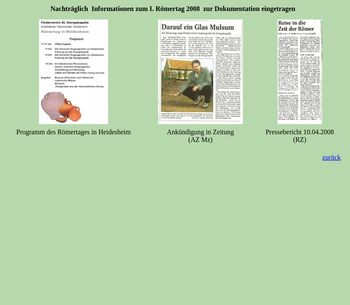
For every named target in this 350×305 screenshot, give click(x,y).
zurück (331, 157)
